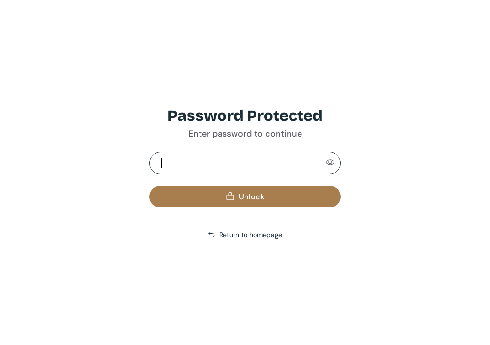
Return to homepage (245, 234)
